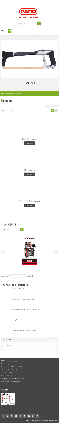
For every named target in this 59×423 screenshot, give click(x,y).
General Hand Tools (10, 93)
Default (49, 106)
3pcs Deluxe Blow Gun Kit (19, 289)
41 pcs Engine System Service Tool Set (24, 330)
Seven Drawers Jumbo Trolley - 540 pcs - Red (25, 309)
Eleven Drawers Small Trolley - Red (22, 299)
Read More (29, 143)
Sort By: (40, 106)
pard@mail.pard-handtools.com (14, 379)
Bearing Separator (17, 320)
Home (2, 93)
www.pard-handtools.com (14, 382)
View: (2, 110)
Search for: (4, 276)
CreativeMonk (53, 420)
